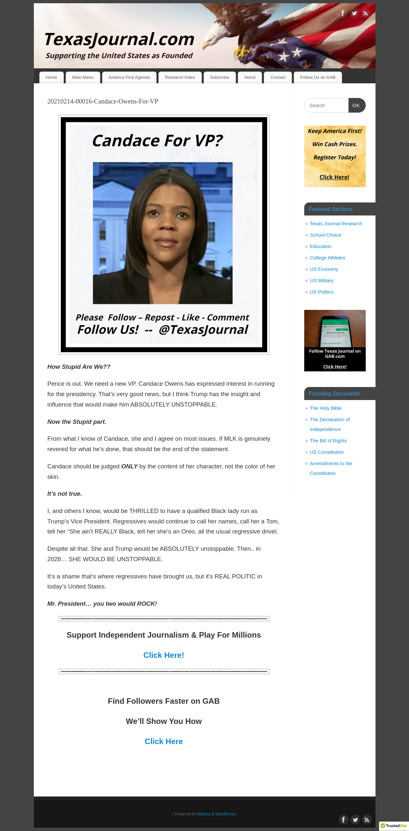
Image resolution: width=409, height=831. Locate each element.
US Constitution (327, 452)
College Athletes (327, 257)
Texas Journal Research (336, 223)
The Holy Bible (326, 408)
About (249, 77)
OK (354, 104)
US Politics (322, 292)
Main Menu (83, 77)
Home (51, 77)
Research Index (180, 77)
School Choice (326, 235)
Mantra (204, 814)
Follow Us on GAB (318, 77)
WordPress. (226, 814)
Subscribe (219, 77)
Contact (277, 77)
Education (321, 246)
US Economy (324, 269)
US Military (322, 280)
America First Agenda (129, 77)
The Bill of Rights (328, 440)
